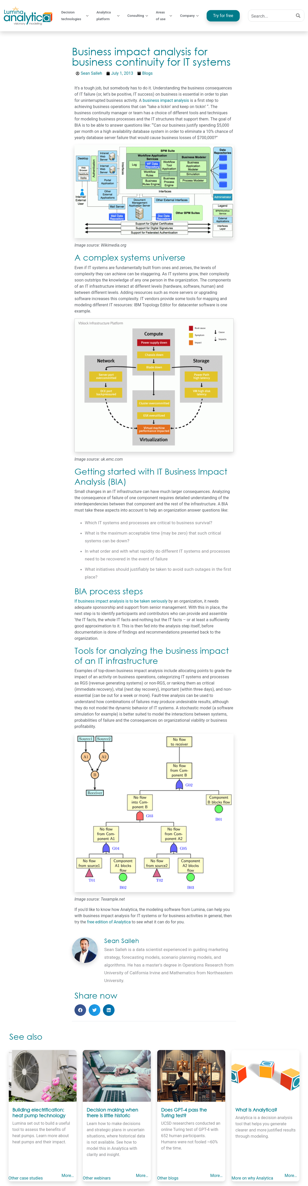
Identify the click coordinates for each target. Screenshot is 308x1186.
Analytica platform (110, 16)
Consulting (140, 15)
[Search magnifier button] (298, 15)
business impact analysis (166, 100)
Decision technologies (75, 16)
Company (191, 15)
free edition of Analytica (109, 921)
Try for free (224, 15)
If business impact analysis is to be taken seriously (121, 601)
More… (68, 1175)
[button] (80, 1010)
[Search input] (270, 16)
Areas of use (166, 16)
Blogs (147, 73)
